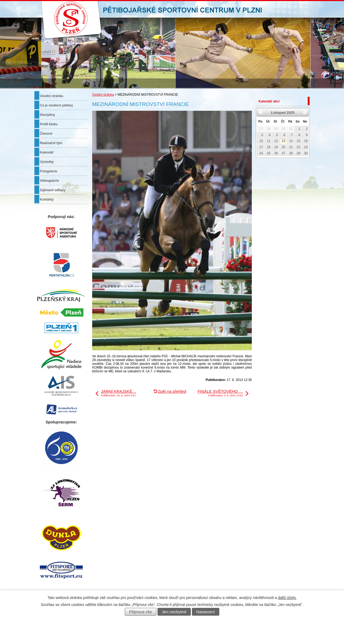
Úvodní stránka (103, 95)
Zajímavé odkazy (52, 190)
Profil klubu (49, 124)
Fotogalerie (48, 171)
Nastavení (205, 611)
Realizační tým (51, 143)
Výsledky (47, 162)
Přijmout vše (140, 611)
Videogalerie (49, 181)
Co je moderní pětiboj (56, 105)
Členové (46, 133)
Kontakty (46, 199)
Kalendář (46, 152)
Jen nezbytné (174, 611)
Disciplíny (47, 115)
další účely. (287, 597)
